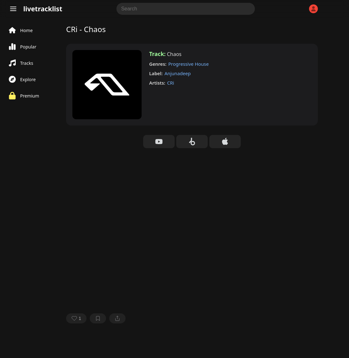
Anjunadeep (178, 73)
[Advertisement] (192, 195)
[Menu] (13, 9)
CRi (170, 83)
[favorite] (76, 318)
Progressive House (188, 64)
